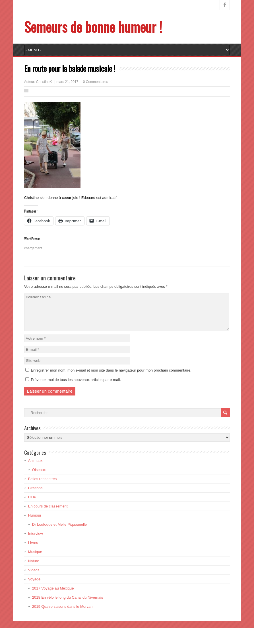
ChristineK (44, 82)
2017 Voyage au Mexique (53, 595)
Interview (35, 540)
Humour (34, 522)
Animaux (35, 467)
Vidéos (34, 577)
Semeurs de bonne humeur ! (93, 27)
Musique (35, 558)
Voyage (34, 586)
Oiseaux (39, 476)
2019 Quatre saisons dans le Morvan (62, 613)
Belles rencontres (42, 486)
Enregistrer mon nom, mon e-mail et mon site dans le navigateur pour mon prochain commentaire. (111, 377)
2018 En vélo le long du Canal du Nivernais (67, 604)
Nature (33, 568)
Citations (35, 495)
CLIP (32, 504)
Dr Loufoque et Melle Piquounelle (59, 531)
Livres (33, 549)
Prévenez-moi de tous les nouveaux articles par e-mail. (76, 386)
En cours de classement (48, 513)
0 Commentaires (95, 82)
